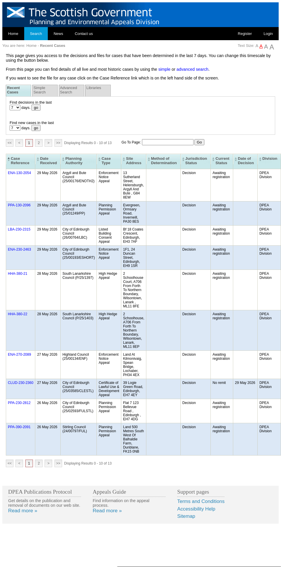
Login (268, 33)
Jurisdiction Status (196, 160)
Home (13, 33)
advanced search (193, 69)
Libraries (93, 88)
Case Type (106, 160)
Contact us (84, 33)
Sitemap (186, 516)
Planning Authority (73, 160)
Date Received (48, 160)
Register (245, 33)
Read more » (22, 510)
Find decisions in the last (31, 102)
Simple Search (40, 90)
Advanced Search (68, 90)
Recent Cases (13, 90)
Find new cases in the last (32, 123)
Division (269, 158)
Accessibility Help (196, 509)
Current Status (222, 160)
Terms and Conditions (200, 501)
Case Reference (20, 160)
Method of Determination (164, 160)
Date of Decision (246, 160)
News (58, 33)
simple (164, 69)
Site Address (133, 160)
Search (36, 33)
